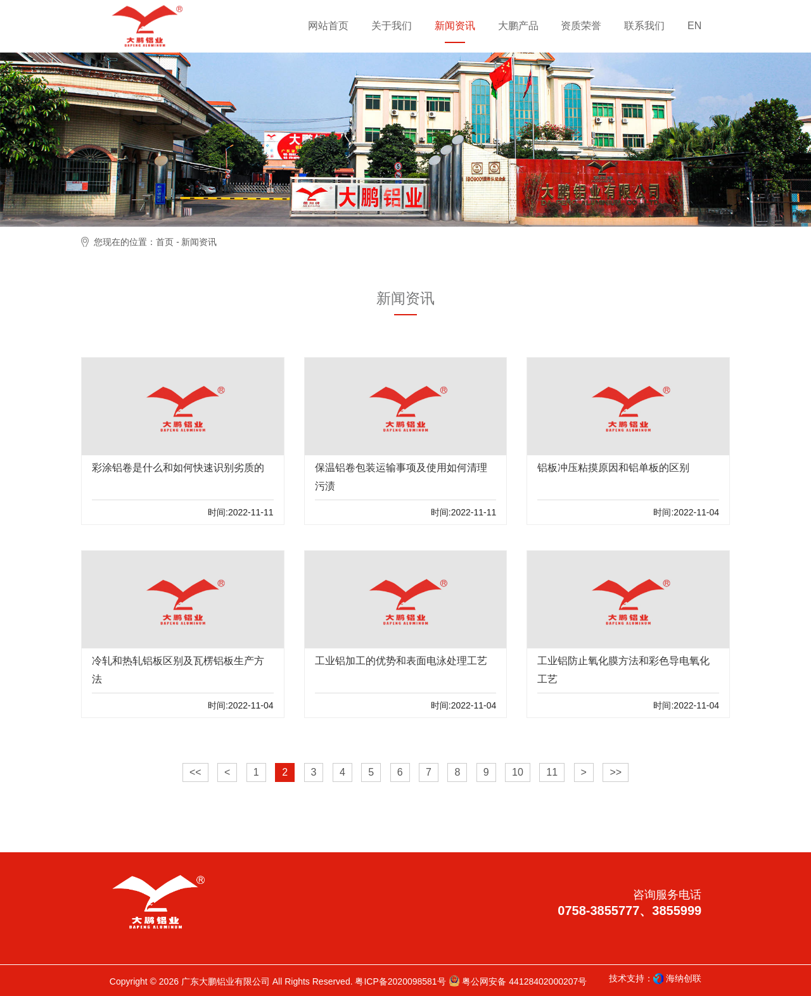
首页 (165, 242)
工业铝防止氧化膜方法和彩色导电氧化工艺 (623, 669)
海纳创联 (683, 978)
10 (517, 772)
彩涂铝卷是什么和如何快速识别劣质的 (178, 467)
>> (616, 772)
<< (195, 772)
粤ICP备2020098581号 (400, 981)
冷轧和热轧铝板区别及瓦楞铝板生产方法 (178, 669)
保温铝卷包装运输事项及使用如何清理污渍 (401, 476)
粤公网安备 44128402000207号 (518, 981)
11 (552, 772)
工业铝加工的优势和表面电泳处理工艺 (401, 660)
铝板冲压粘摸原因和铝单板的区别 (613, 467)
